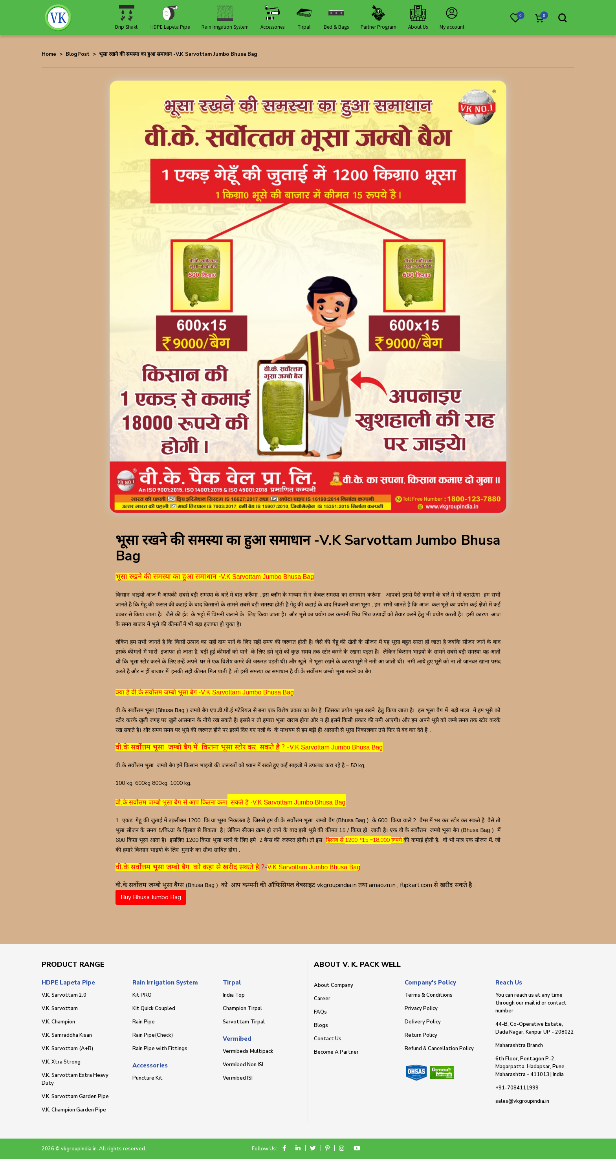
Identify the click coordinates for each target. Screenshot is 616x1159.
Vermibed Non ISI (243, 1064)
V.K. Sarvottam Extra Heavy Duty (75, 1079)
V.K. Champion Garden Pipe (74, 1109)
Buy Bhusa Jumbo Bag (151, 897)
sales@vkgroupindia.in (522, 1101)
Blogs (321, 1025)
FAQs (320, 1012)
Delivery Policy (423, 1021)
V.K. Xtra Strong (61, 1061)
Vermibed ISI (238, 1078)
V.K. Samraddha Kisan (67, 1035)
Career (322, 998)
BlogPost (78, 54)
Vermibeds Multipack (248, 1051)
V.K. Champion (58, 1021)
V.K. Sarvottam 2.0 (64, 995)
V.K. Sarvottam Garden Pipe (75, 1096)
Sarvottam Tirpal (244, 1021)
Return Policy (421, 1035)
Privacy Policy (421, 1008)
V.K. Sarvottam (60, 1008)
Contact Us (327, 1038)
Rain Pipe (143, 1021)
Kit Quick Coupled (153, 1008)
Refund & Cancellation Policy (439, 1048)
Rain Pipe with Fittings (159, 1048)
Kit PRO (142, 995)
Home (49, 54)
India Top (234, 995)
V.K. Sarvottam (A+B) (67, 1048)
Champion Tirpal (242, 1008)
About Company (333, 985)
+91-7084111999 (517, 1087)
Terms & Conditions (429, 995)
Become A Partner (336, 1052)
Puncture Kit (147, 1078)
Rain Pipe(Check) (152, 1035)
